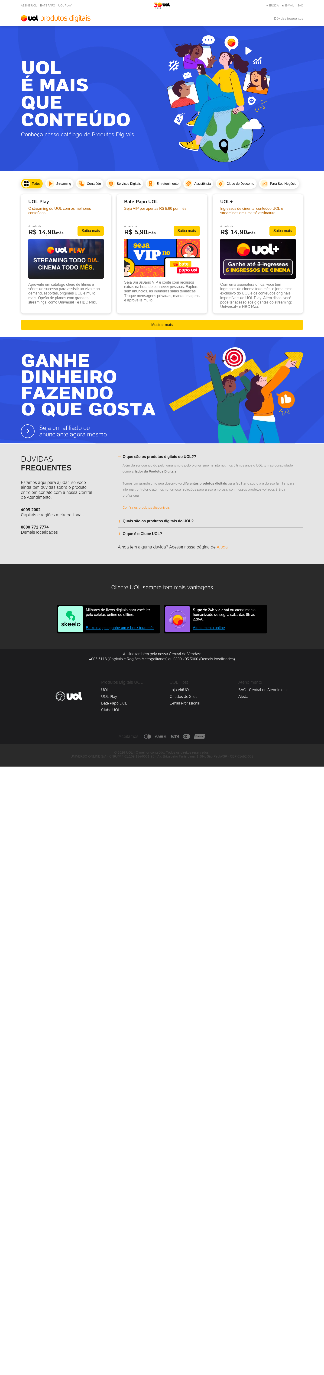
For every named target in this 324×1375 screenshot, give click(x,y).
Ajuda (222, 1155)
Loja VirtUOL (180, 1298)
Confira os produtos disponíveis (152, 1116)
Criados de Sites (183, 1305)
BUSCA (272, 5)
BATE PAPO (47, 5)
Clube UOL (110, 1318)
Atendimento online (209, 1236)
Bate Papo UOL (114, 1312)
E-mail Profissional (185, 1312)
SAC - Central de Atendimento (263, 1298)
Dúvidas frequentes (288, 18)
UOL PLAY (64, 5)
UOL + (106, 1298)
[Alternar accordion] (166, 1064)
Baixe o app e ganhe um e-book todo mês (120, 1236)
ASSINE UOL (29, 5)
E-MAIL (288, 5)
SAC (300, 5)
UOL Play (109, 1305)
